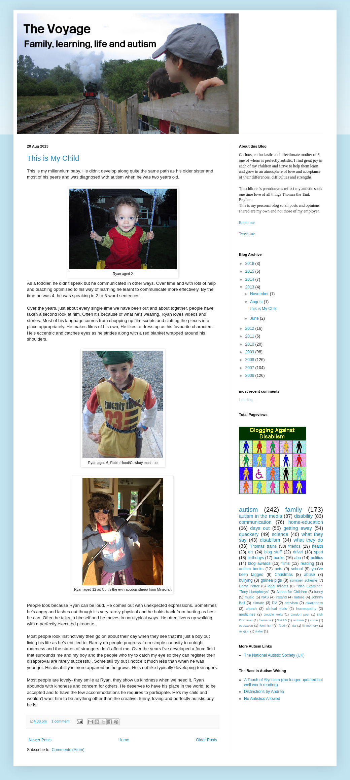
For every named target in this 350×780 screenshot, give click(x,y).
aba (297, 557)
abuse (309, 574)
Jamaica (265, 620)
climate (258, 603)
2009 (250, 352)
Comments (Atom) (67, 749)
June (255, 318)
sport (318, 552)
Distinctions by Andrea (264, 691)
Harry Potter (249, 586)
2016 (250, 263)
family (293, 509)
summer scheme (303, 580)
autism (248, 509)
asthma (298, 620)
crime (314, 620)
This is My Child (53, 158)
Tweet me (247, 233)
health (317, 546)
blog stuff (273, 552)
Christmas (284, 574)
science (280, 534)
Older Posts (206, 740)
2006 (250, 375)
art (250, 552)
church (251, 609)
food (282, 625)
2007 (250, 367)
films (285, 563)
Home (123, 740)
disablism (270, 540)
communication (255, 522)
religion (244, 631)
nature (299, 597)
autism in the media (260, 516)
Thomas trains (263, 546)
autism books (251, 569)
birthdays (255, 557)
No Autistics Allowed (262, 698)
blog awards (259, 563)
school (297, 569)
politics (317, 557)
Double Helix (273, 614)
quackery (248, 534)
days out (260, 528)
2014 (250, 279)
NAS (265, 597)
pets (278, 569)
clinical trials (276, 609)
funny (318, 592)
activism (291, 603)
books (279, 557)
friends (294, 546)
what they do (308, 540)
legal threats (278, 586)
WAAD (282, 620)
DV (274, 603)
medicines (247, 614)
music (249, 597)
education (246, 625)
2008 (250, 359)
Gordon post (300, 614)
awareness (314, 603)
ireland (281, 597)
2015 (250, 271)
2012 (250, 328)
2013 (250, 287)
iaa (293, 625)
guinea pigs (271, 580)
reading (307, 563)
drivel (298, 552)
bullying (246, 580)
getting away (297, 528)
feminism (265, 625)
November (260, 293)
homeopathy (306, 609)
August (257, 302)
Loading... (248, 399)
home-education (305, 522)
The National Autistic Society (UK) (274, 655)
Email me (246, 222)
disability (303, 516)
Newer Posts (40, 740)
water (259, 631)
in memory (310, 625)
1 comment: (61, 721)
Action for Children (291, 592)
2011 (250, 336)
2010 (250, 344)
